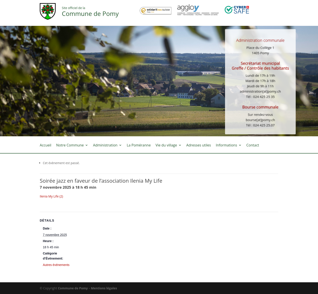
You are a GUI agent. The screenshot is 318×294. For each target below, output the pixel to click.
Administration (105, 146)
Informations (226, 146)
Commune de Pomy (73, 288)
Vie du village (166, 146)
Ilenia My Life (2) (51, 196)
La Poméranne (139, 146)
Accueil (45, 146)
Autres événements (56, 265)
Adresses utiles (198, 146)
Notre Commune (70, 146)
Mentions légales (104, 288)
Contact (252, 146)
